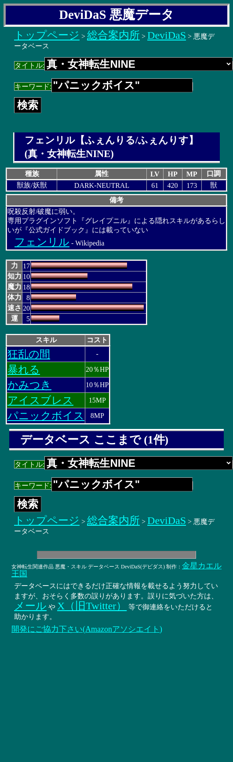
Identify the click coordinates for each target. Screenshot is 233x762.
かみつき (29, 385)
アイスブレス (40, 400)
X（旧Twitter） (92, 606)
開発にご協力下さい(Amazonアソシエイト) (86, 629)
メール (30, 606)
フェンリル (42, 242)
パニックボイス (45, 415)
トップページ (47, 35)
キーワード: (104, 86)
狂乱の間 (28, 354)
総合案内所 (113, 35)
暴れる (23, 369)
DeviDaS (166, 35)
